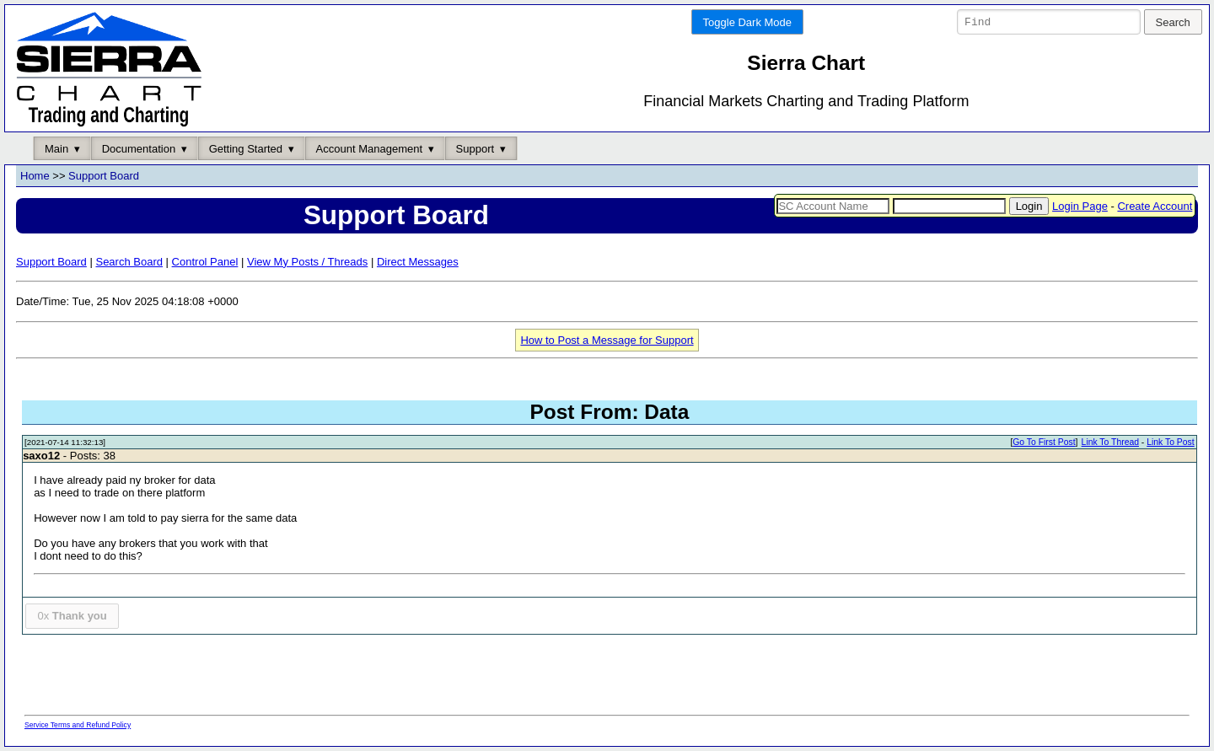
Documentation (138, 148)
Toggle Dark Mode (747, 22)
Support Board (103, 176)
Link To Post (1170, 443)
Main (56, 148)
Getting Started (245, 148)
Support (475, 148)
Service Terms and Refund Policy (77, 725)
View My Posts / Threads (307, 261)
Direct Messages (418, 261)
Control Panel (205, 261)
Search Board (129, 261)
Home (35, 176)
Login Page (1080, 206)
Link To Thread (1110, 443)
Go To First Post (1044, 443)
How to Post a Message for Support (606, 340)
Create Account (1154, 206)
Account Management (369, 148)
